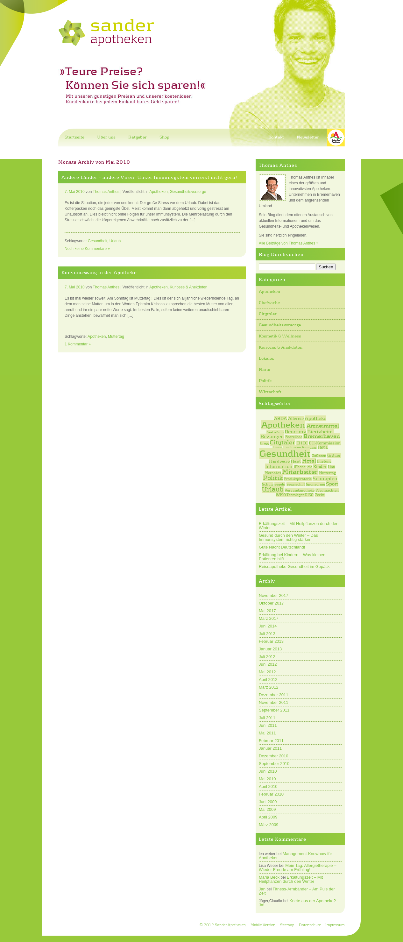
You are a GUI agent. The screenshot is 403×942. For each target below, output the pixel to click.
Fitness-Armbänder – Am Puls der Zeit (297, 891)
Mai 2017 (267, 610)
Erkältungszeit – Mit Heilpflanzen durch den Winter (298, 525)
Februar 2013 (271, 641)
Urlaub (115, 241)
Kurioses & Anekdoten (280, 347)
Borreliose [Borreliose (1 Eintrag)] (293, 437)
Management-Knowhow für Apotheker (295, 855)
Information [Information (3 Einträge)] (279, 466)
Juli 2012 (267, 656)
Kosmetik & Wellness (280, 336)
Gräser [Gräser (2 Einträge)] (334, 455)
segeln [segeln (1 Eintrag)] (279, 484)
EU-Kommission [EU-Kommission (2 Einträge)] (325, 443)
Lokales (266, 358)
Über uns (106, 137)
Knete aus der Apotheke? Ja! (297, 902)
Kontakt (276, 137)
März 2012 (268, 687)
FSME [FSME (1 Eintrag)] (323, 447)
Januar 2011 (270, 748)
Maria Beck (269, 877)
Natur (265, 369)
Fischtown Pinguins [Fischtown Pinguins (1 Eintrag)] (300, 447)
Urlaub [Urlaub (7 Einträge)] (273, 489)
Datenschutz (310, 925)
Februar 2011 (271, 740)
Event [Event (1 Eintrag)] (277, 447)
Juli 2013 (267, 633)
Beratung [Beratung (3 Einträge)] (295, 431)
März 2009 (268, 824)
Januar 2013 (270, 649)
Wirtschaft (270, 391)
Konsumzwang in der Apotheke (99, 272)
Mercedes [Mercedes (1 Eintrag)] (273, 473)
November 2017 (273, 595)
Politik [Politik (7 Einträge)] (273, 477)
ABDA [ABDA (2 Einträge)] (280, 418)
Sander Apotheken (230, 925)
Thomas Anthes (106, 191)
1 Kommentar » (78, 344)
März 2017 (268, 618)
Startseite (74, 137)
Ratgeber (137, 137)
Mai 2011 (267, 733)
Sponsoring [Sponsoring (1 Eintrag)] (315, 484)
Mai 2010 (267, 778)
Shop (164, 137)
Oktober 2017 (271, 603)
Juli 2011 (267, 717)
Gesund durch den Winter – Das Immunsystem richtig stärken (288, 537)
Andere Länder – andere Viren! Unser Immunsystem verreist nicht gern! (149, 177)
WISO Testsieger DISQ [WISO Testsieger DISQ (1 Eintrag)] (295, 495)
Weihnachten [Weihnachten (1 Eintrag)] (327, 490)
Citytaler (268, 313)
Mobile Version (263, 925)
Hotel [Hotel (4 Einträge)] (309, 461)
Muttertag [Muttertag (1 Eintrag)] (327, 473)
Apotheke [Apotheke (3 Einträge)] (315, 418)
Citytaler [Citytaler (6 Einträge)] (282, 442)
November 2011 (273, 702)
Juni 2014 (268, 626)
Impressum (335, 925)
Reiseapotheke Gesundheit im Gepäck (294, 566)
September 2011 (274, 710)
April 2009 (268, 817)
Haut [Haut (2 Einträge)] (296, 461)
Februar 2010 (271, 794)
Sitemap (287, 925)
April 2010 (268, 786)
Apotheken (269, 291)
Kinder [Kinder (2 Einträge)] (320, 466)
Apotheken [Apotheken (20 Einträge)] (283, 424)
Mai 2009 (267, 809)
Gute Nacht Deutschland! (282, 547)
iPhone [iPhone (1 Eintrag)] (300, 467)
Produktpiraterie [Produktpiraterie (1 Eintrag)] (298, 479)
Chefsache (269, 302)
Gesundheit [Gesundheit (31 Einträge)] (284, 453)
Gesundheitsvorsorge (280, 324)
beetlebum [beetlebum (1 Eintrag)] (275, 432)
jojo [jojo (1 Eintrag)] (309, 467)
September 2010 (274, 763)
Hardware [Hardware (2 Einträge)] (279, 461)
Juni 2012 (268, 664)
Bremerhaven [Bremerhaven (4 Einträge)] (321, 436)
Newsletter (308, 137)
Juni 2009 (268, 801)
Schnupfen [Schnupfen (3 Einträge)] (325, 478)
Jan (262, 889)
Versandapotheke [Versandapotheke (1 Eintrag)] (300, 490)
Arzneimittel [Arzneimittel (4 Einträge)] (323, 426)
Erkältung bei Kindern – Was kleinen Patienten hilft (292, 556)
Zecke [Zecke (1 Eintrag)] (320, 495)
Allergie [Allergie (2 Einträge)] (296, 418)
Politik (265, 380)
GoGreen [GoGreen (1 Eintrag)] (319, 455)
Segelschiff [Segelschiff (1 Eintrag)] (295, 484)
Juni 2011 (268, 725)
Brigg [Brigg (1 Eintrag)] (264, 443)
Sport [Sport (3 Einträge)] (332, 483)
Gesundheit (97, 241)
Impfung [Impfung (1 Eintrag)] (324, 461)
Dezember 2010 (273, 756)
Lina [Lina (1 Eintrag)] (331, 467)
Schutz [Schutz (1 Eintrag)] (267, 484)
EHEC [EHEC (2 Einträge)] (302, 443)
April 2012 (268, 679)
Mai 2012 (267, 671)
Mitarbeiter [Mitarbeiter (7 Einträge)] (300, 471)
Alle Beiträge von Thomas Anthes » (288, 243)
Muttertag (116, 336)
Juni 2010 (268, 771)
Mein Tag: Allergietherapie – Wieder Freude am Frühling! (297, 867)
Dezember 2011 (273, 694)
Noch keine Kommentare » (87, 248)
